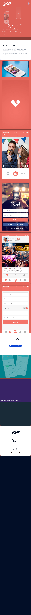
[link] (15, 349)
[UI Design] (4, 31)
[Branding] (10, 31)
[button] (29, 3)
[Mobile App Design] (17, 31)
